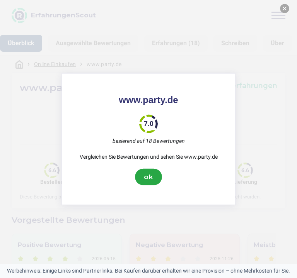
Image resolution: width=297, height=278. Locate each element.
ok (148, 177)
